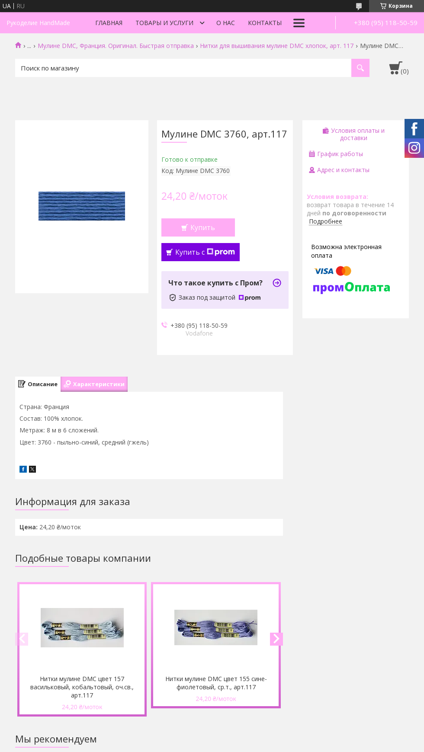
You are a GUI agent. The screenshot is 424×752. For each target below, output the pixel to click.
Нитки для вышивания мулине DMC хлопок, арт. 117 (276, 46)
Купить (202, 227)
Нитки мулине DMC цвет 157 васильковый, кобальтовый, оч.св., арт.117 (82, 687)
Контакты (265, 23)
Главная (108, 23)
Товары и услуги (164, 23)
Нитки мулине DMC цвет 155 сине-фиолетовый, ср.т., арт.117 (216, 683)
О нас (225, 23)
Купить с (205, 252)
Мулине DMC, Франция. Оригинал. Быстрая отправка (116, 46)
